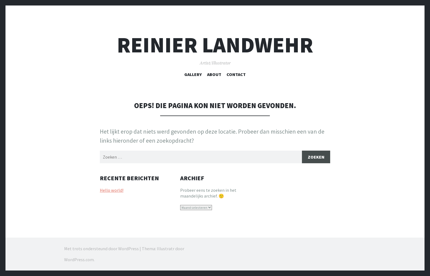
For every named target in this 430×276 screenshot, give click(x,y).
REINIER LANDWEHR (215, 45)
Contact (236, 74)
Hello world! (111, 190)
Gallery (193, 74)
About (214, 74)
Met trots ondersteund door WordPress (101, 248)
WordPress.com (79, 259)
